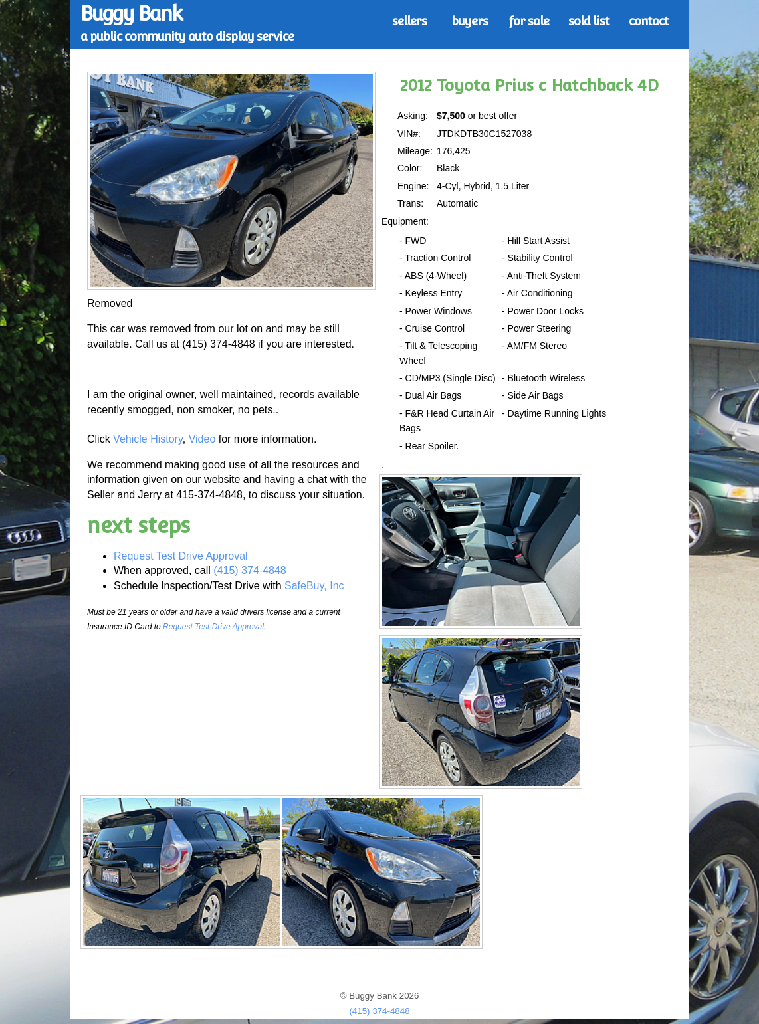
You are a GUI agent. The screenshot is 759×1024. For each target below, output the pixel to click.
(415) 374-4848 (249, 570)
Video (202, 439)
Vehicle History (148, 439)
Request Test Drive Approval (181, 556)
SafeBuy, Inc (314, 585)
